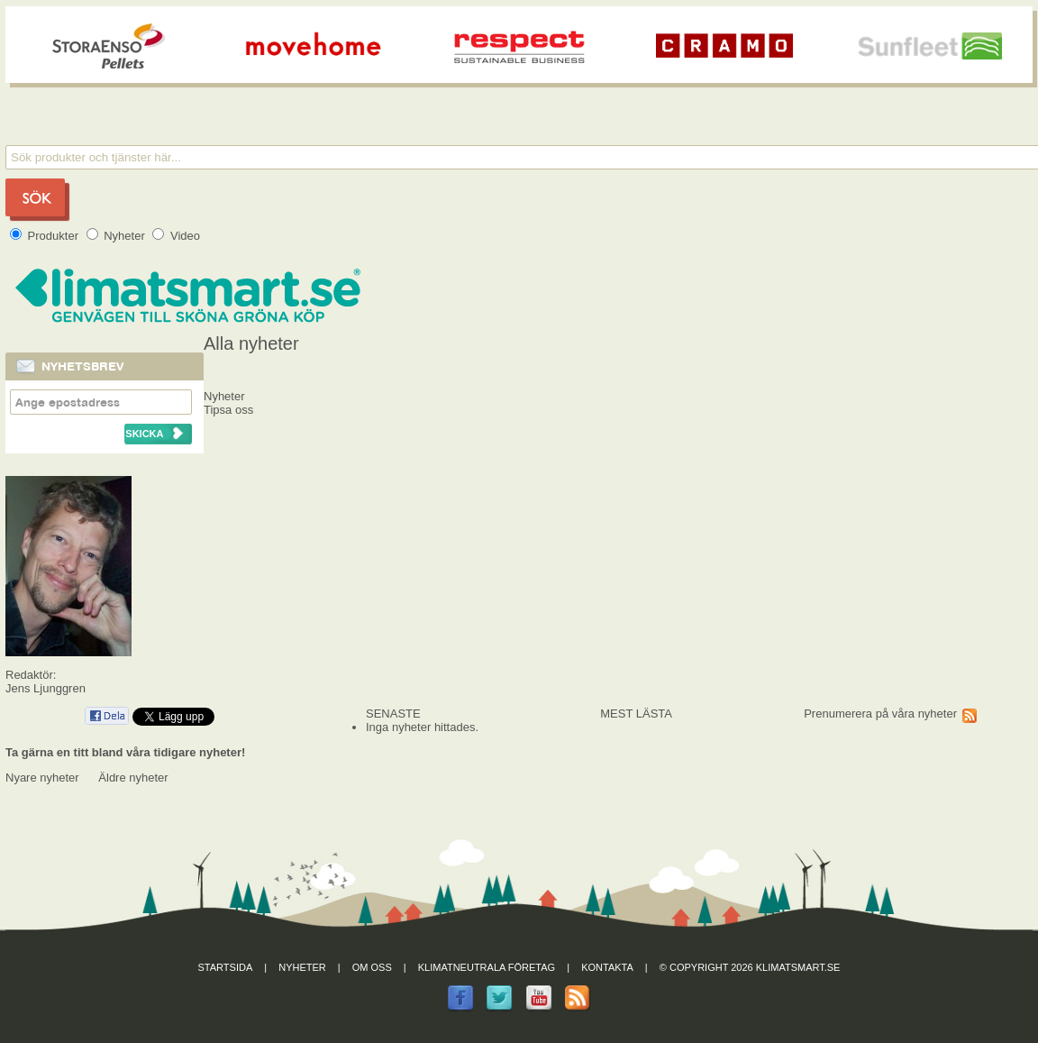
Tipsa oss (228, 409)
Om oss (372, 967)
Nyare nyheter (42, 777)
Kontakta (607, 967)
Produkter (46, 235)
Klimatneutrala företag (486, 967)
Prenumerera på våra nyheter (880, 713)
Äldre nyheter (133, 777)
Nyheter (117, 235)
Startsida (225, 967)
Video (176, 235)
